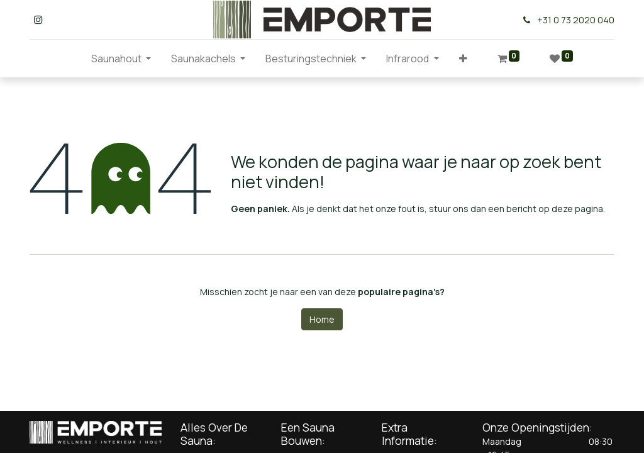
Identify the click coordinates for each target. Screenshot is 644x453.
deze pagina (577, 209)
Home (322, 319)
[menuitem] (71, 58)
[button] (463, 58)
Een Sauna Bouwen (308, 434)
